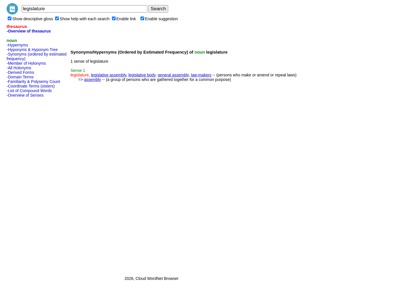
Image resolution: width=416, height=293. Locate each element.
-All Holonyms (19, 68)
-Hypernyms (17, 45)
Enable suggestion (159, 19)
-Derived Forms (20, 72)
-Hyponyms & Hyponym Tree (32, 49)
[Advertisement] (29, 184)
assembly (92, 79)
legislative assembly (108, 75)
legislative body (142, 75)
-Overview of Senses (25, 95)
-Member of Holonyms (26, 63)
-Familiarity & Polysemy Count (33, 81)
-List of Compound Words (29, 90)
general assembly (173, 75)
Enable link (124, 19)
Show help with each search (82, 19)
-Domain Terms (20, 77)
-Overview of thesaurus (29, 31)
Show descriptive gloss (30, 19)
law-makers (201, 75)
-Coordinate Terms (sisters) (31, 86)
